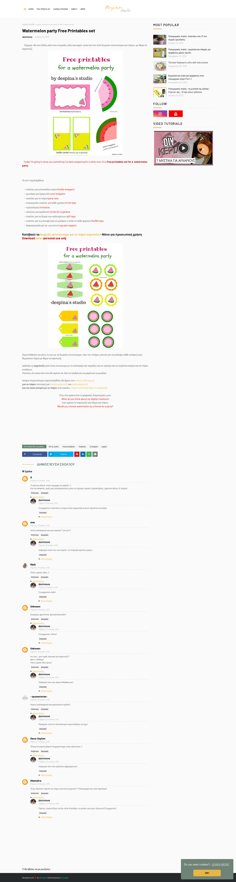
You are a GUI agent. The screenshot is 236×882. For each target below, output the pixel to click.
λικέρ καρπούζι (80, 384)
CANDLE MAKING (60, 9)
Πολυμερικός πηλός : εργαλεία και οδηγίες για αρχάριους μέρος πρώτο (189, 51)
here (39, 238)
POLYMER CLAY (43, 9)
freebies (82, 446)
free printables (69, 446)
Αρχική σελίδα (28, 24)
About (74, 9)
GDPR (82, 9)
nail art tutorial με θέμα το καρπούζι (88, 387)
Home (31, 9)
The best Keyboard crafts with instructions (188, 62)
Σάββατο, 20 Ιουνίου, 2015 (49, 629)
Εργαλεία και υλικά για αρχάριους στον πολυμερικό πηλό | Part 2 (186, 77)
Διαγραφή (44, 493)
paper (38, 24)
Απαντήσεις (38, 497)
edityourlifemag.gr (84, 380)
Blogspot (43, 877)
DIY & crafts (54, 446)
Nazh (33, 564)
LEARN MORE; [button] (221, 864)
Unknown (35, 606)
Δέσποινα (27, 37)
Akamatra (35, 780)
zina (32, 522)
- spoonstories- (38, 696)
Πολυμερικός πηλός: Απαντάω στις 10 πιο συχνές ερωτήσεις (187, 38)
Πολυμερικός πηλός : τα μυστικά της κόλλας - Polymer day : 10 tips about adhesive (189, 90)
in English (94, 446)
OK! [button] (207, 873)
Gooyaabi (64, 877)
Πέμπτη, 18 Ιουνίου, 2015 (40, 480)
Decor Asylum (37, 738)
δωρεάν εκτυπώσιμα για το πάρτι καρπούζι (69, 234)
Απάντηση (35, 493)
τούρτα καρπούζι (59, 384)
